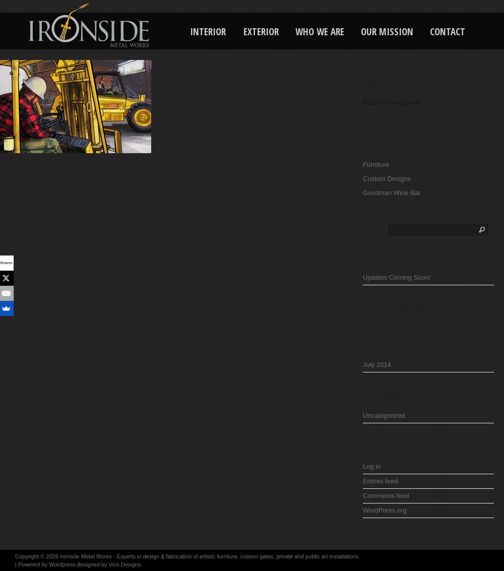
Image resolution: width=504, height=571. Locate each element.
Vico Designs (124, 564)
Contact (447, 31)
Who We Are (319, 31)
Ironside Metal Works (86, 556)
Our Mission (387, 31)
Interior (208, 31)
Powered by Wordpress (47, 564)
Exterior (261, 31)
